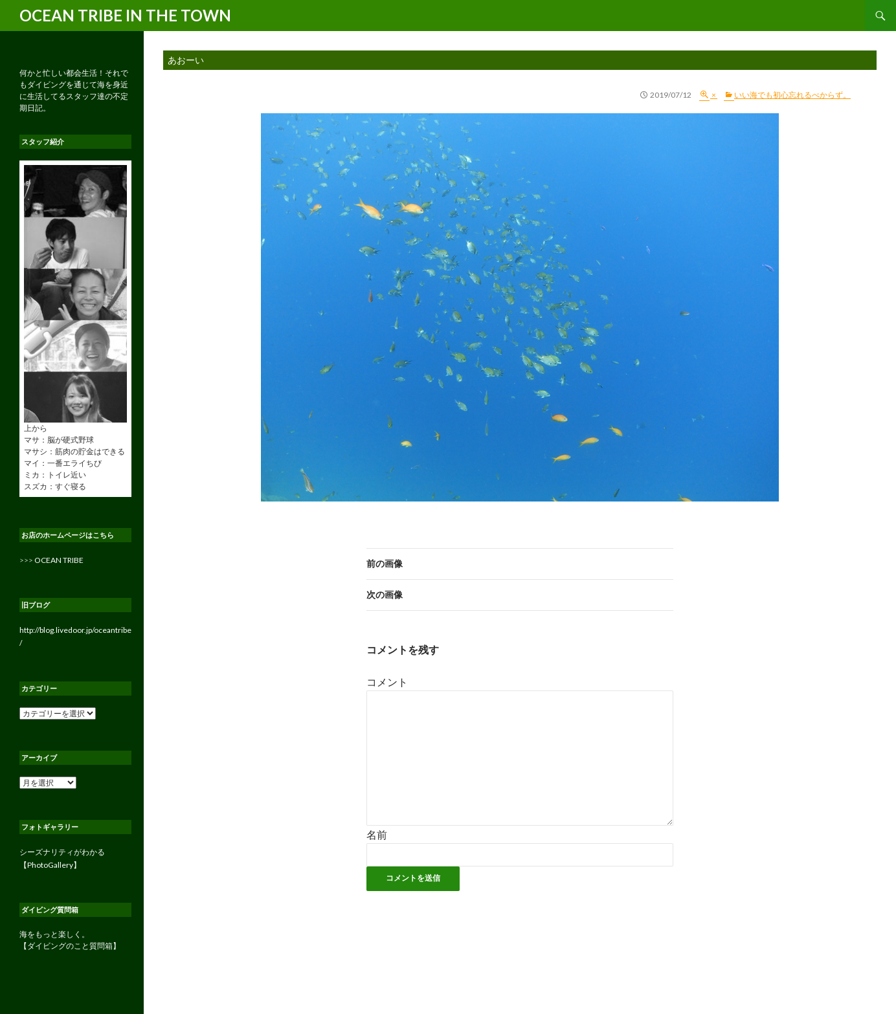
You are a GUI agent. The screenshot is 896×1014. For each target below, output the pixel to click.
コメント (387, 682)
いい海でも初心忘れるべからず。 (792, 95)
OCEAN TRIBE (59, 560)
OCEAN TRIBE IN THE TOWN (125, 15)
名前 (376, 834)
